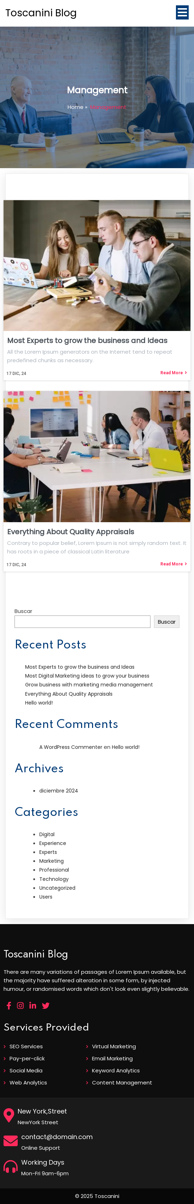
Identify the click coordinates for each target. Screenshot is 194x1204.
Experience (52, 843)
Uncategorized (57, 887)
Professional (54, 869)
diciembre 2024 (58, 790)
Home (76, 107)
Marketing (51, 861)
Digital (47, 834)
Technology (54, 879)
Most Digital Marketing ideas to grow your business (87, 675)
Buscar (23, 611)
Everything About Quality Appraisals (69, 693)
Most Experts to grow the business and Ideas (80, 666)
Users (45, 896)
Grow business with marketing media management (89, 684)
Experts (48, 852)
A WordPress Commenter (70, 747)
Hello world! (39, 702)
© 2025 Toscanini (97, 1196)
